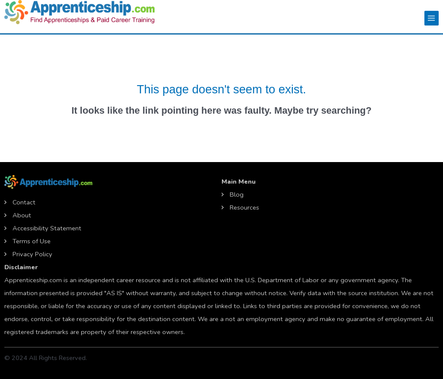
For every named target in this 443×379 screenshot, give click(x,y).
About (22, 215)
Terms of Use (32, 241)
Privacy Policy (32, 254)
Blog (237, 194)
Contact (24, 202)
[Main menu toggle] (431, 18)
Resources (244, 207)
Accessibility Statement (47, 228)
